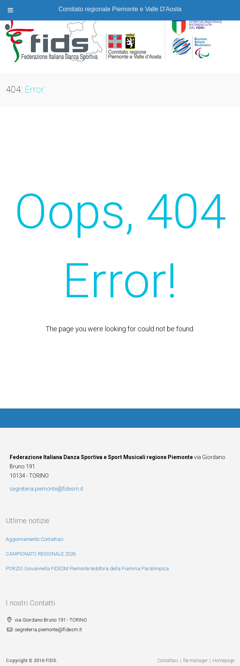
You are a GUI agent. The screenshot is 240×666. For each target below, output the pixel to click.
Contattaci (167, 660)
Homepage (223, 660)
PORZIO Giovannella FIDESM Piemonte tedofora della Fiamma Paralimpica (87, 568)
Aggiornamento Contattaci (34, 539)
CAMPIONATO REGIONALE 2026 (41, 554)
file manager (195, 660)
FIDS (51, 660)
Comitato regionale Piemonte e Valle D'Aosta (119, 9)
